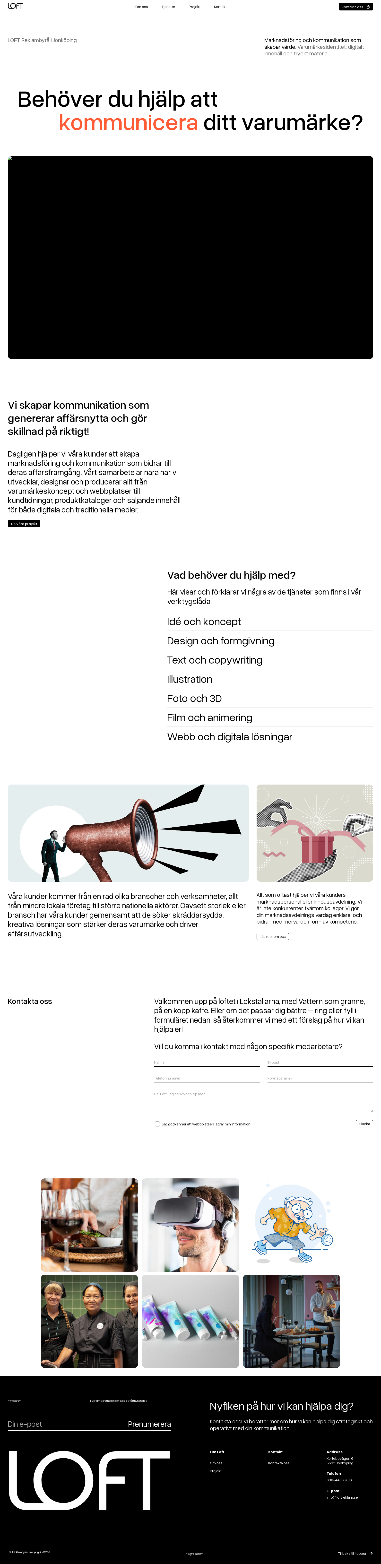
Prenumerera (149, 1423)
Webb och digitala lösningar (230, 736)
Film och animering (209, 717)
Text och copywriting (214, 659)
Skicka (364, 1123)
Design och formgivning (221, 640)
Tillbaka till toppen (352, 1553)
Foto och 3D (194, 697)
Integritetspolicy (194, 1553)
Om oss (141, 6)
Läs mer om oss (273, 936)
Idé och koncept (204, 621)
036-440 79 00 (339, 1480)
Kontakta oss (356, 6)
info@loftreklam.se (342, 1497)
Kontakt (220, 6)
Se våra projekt (24, 523)
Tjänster (168, 6)
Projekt (194, 6)
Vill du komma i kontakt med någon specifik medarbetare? (248, 1046)
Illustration (189, 678)
